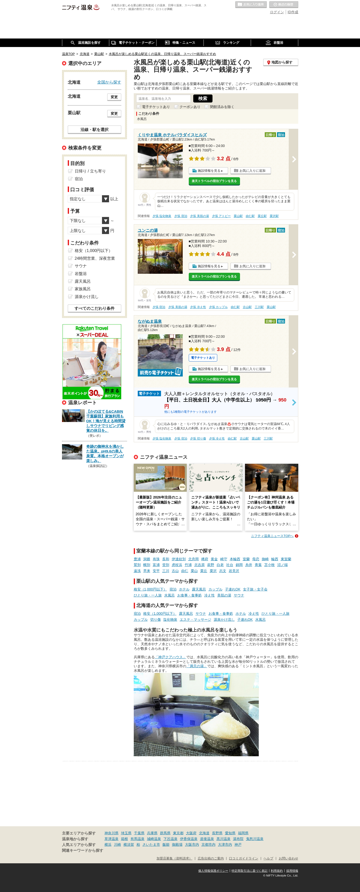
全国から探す (109, 82)
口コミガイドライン (243, 858)
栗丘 (203, 571)
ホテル (184, 589)
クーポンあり (190, 107)
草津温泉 (111, 839)
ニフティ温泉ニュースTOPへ (272, 536)
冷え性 (209, 595)
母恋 (255, 559)
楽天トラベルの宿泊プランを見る (214, 181)
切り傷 (155, 620)
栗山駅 (238, 216)
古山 (175, 571)
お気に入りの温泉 (251, 4)
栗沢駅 (274, 216)
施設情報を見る (209, 170)
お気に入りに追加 (253, 170)
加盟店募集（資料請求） (174, 858)
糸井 (248, 565)
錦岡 (239, 565)
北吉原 (199, 565)
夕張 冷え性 (198, 307)
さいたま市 (151, 844)
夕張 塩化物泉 (161, 216)
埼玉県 (126, 833)
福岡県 (243, 833)
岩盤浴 (81, 274)
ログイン (277, 12)
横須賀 (129, 844)
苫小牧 (269, 565)
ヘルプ (268, 858)
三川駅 (259, 307)
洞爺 (146, 559)
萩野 (210, 565)
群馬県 (165, 833)
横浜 (108, 844)
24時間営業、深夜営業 (95, 258)
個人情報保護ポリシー (213, 870)
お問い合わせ (288, 858)
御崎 (265, 559)
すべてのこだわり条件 (94, 308)
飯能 (166, 844)
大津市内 (225, 844)
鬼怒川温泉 (255, 839)
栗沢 (213, 571)
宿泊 (173, 589)
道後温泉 (207, 839)
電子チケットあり (156, 107)
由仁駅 (250, 216)
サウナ (239, 595)
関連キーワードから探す (82, 850)
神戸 (238, 844)
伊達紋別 (179, 559)
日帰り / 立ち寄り (90, 171)
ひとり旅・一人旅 (148, 595)
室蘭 (246, 559)
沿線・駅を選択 (94, 129)
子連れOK (232, 589)
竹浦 (188, 565)
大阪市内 (192, 844)
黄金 (214, 559)
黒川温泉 (223, 839)
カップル (215, 589)
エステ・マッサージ (195, 620)
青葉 (258, 565)
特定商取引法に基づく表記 (250, 870)
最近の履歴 (283, 4)
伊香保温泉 (189, 839)
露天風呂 (199, 589)
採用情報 (292, 870)
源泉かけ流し (224, 620)
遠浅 (137, 571)
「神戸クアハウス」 (170, 657)
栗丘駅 (262, 216)
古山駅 (247, 307)
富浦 (156, 565)
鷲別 (137, 565)
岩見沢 (234, 571)
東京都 (178, 833)
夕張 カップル (218, 307)
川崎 (117, 844)
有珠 (156, 559)
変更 (114, 97)
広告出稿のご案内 (211, 858)
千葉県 (139, 833)
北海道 (204, 833)
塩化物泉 (170, 620)
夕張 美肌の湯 (199, 216)
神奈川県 (111, 833)
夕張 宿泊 (180, 216)
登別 (165, 565)
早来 (146, 571)
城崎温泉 (154, 839)
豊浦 (137, 559)
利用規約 (277, 870)
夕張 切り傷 (198, 438)
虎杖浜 (177, 565)
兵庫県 (152, 833)
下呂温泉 (171, 839)
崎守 (223, 559)
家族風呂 (83, 289)
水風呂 (169, 595)
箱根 (124, 839)
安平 (156, 571)
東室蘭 (286, 559)
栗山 (194, 571)
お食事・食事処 (189, 595)
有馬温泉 (137, 839)
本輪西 (235, 559)
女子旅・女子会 (255, 589)
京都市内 (209, 844)
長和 (165, 559)
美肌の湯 (224, 595)
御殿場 (177, 844)
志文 (222, 571)
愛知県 (230, 833)
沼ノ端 (282, 565)
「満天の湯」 (196, 666)
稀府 (204, 559)
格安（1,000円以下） (150, 589)
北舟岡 (193, 559)
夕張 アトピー (221, 216)
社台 (229, 565)
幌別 (146, 565)
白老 (220, 565)
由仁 (184, 571)
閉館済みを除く (222, 107)
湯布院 (238, 839)
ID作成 (293, 12)
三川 (165, 571)
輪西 (274, 559)
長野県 (217, 833)
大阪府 (191, 833)
